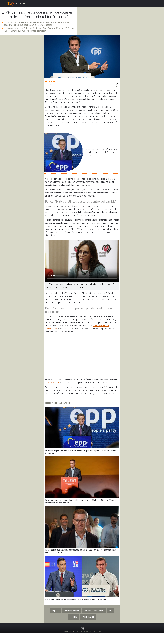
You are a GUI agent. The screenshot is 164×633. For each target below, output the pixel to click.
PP (110, 611)
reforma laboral (52, 382)
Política (73, 617)
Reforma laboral (71, 611)
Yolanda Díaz (88, 617)
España (55, 611)
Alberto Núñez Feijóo (94, 611)
